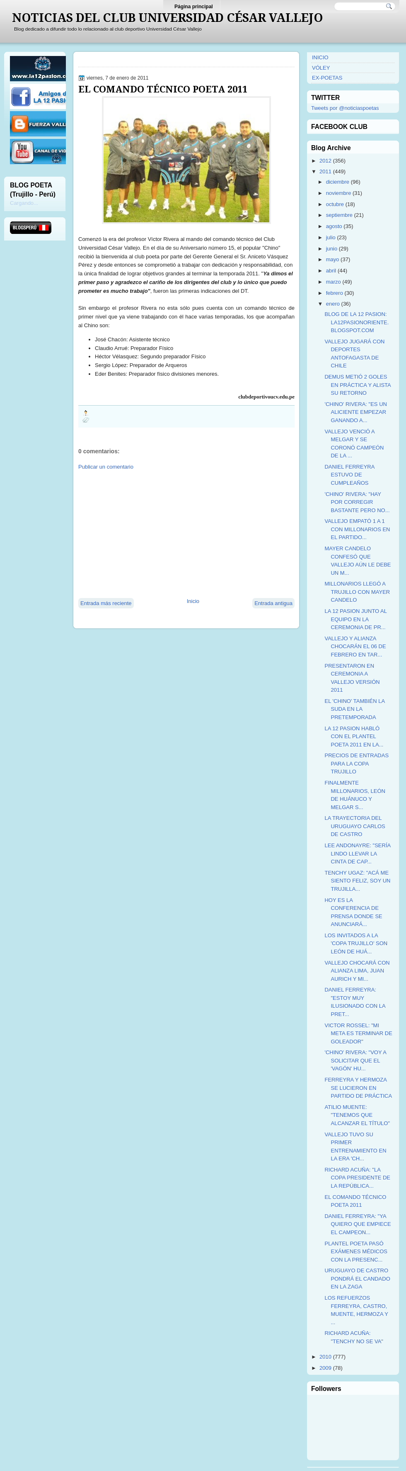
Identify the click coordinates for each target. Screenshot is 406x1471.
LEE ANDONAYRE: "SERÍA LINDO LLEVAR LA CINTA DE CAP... (357, 853)
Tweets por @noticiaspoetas (345, 108)
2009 (325, 1368)
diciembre (337, 182)
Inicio (193, 601)
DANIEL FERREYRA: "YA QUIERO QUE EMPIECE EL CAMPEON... (357, 1224)
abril (331, 270)
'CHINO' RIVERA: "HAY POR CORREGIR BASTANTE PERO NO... (356, 502)
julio (331, 237)
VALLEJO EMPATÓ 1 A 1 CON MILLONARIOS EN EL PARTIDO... (357, 529)
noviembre (338, 193)
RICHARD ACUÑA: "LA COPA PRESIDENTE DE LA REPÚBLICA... (357, 1178)
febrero (334, 293)
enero (333, 304)
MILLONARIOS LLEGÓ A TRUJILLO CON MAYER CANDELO (357, 592)
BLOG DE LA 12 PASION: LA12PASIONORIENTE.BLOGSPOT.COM (356, 322)
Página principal (193, 7)
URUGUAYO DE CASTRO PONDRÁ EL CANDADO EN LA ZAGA (357, 1278)
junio (331, 249)
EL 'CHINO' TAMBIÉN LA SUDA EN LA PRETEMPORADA (354, 709)
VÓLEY (321, 68)
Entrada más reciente (106, 603)
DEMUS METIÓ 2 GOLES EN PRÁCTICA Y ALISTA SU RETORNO (357, 385)
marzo (333, 282)
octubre (335, 204)
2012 (325, 161)
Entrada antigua (273, 603)
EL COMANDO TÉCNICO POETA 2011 (162, 89)
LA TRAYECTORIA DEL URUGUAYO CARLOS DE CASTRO (354, 826)
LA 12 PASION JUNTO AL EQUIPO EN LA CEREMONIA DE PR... (355, 619)
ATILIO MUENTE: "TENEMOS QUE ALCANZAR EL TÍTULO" (357, 1115)
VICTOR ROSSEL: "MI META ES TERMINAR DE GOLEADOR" (358, 1033)
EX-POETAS (327, 78)
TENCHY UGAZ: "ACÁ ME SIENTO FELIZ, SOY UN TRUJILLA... (357, 881)
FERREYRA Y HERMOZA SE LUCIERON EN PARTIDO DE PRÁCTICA (358, 1088)
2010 (325, 1357)
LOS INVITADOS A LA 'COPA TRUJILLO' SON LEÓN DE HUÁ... (355, 943)
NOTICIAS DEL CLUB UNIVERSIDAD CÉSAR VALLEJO (167, 18)
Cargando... (24, 203)
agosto (334, 226)
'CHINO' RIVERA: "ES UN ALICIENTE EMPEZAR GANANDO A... (355, 412)
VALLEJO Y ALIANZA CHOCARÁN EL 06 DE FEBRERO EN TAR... (355, 646)
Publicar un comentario (105, 467)
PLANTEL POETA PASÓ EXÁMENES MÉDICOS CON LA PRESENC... (355, 1251)
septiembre (339, 215)
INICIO (320, 57)
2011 (325, 171)
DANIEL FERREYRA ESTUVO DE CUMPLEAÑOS (349, 475)
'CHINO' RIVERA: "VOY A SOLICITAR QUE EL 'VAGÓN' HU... (355, 1060)
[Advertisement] (166, 533)
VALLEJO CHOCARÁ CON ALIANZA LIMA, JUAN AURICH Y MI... (356, 971)
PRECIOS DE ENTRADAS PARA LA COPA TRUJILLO (356, 763)
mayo (332, 259)
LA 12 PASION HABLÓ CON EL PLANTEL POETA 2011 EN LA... (353, 736)
